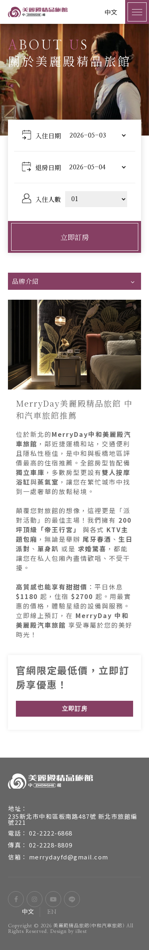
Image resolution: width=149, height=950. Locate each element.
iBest (81, 931)
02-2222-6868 (51, 833)
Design (58, 931)
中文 (28, 912)
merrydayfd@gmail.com (68, 857)
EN (51, 912)
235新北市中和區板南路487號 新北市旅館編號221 (72, 819)
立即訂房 (74, 237)
